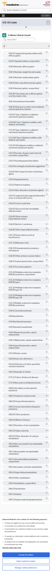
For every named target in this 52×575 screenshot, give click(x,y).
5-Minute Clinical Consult (16, 35)
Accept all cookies (26, 555)
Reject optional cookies (26, 561)
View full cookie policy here (11, 548)
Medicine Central (19, 3)
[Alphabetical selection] (26, 46)
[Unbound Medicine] (47, 3)
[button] (46, 15)
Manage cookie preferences (26, 568)
